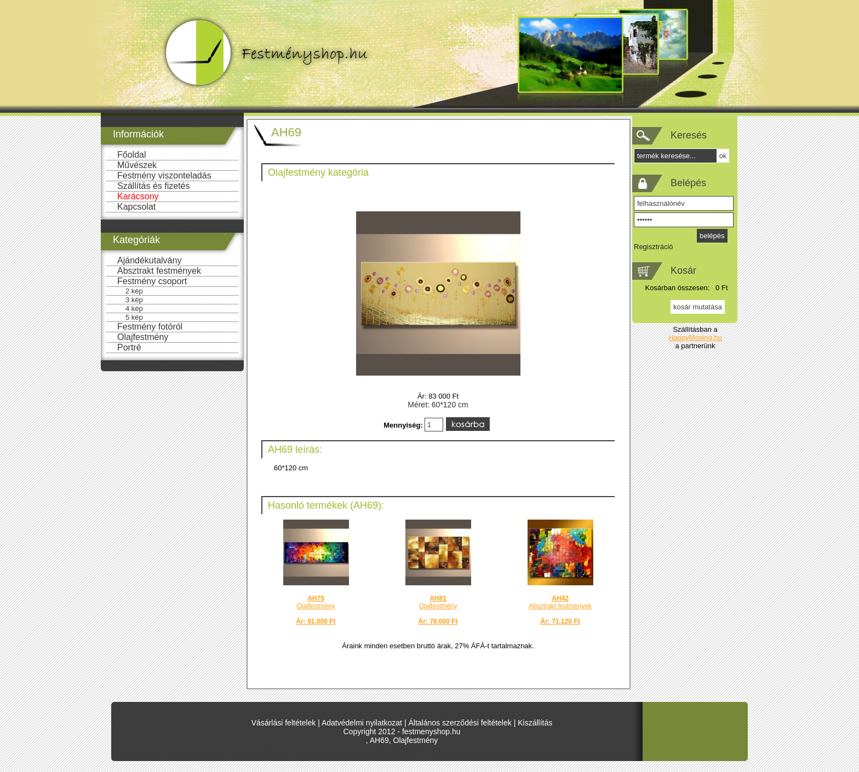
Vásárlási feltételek (283, 722)
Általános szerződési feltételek (459, 722)
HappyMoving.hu (695, 337)
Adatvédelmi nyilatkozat (362, 722)
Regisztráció (653, 247)
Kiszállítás (535, 722)
